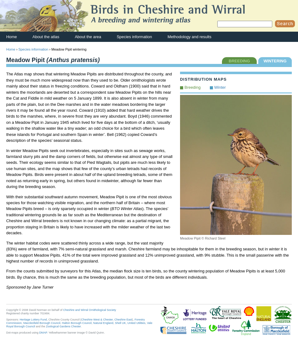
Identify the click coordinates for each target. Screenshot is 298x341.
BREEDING (239, 61)
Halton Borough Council (77, 323)
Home (11, 36)
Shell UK (120, 323)
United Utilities (136, 323)
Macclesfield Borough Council (41, 323)
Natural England (103, 323)
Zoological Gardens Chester (63, 326)
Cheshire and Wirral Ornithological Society (89, 310)
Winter (220, 87)
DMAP (43, 332)
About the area (88, 36)
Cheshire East (123, 319)
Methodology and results (189, 36)
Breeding (192, 87)
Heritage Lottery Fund (33, 319)
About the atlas (46, 36)
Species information (134, 36)
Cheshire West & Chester (97, 319)
